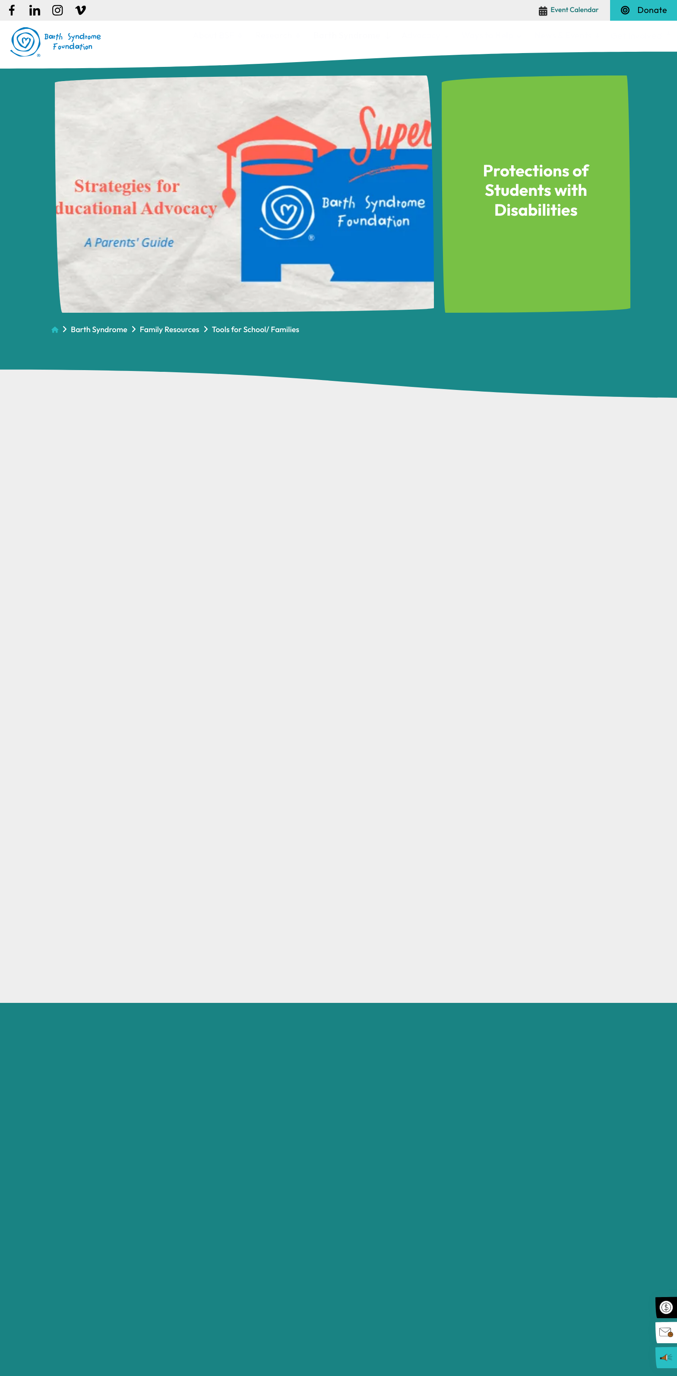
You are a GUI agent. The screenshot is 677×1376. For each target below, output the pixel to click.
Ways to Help (487, 35)
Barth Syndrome (346, 35)
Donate (643, 10)
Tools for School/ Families (256, 329)
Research (274, 35)
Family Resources (169, 329)
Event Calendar (574, 10)
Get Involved (636, 35)
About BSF (213, 35)
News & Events (563, 35)
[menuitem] (217, 35)
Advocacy (420, 35)
